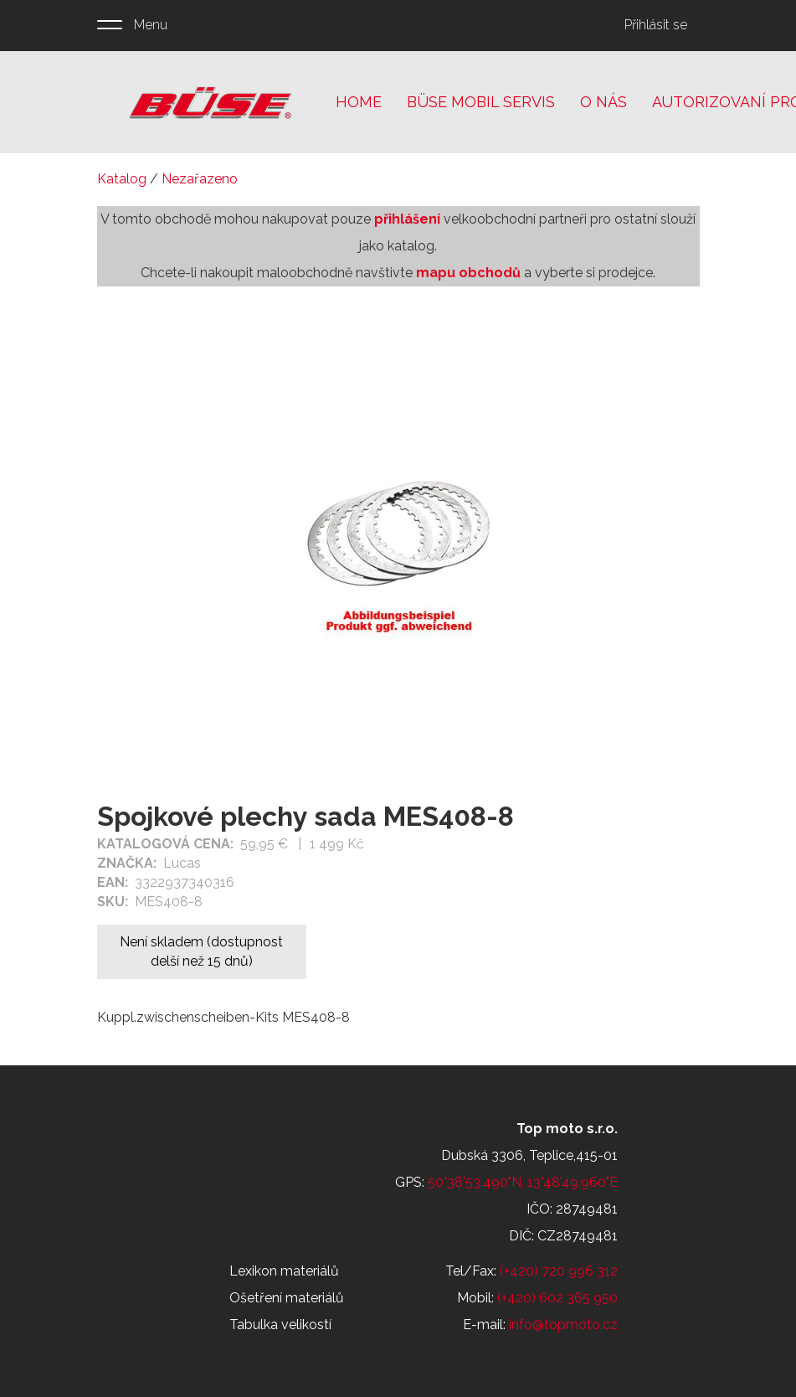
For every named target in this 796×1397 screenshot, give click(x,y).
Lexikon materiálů (284, 1271)
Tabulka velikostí (280, 1325)
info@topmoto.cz (563, 1325)
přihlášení (407, 219)
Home (359, 102)
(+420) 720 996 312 (559, 1271)
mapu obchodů (468, 273)
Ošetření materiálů (286, 1298)
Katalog (121, 179)
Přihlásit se (655, 25)
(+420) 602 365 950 (557, 1298)
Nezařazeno (200, 179)
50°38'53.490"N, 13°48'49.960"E (523, 1182)
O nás (603, 102)
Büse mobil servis (481, 102)
